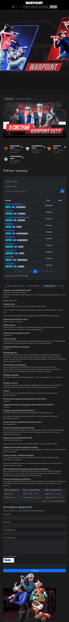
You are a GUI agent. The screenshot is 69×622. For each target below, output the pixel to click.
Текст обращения (9, 538)
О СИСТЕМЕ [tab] (9, 99)
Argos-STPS (9, 211)
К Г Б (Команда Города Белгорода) (17, 217)
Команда (8, 200)
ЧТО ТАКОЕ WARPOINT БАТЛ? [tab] (15, 286)
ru (13, 7)
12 (35, 271)
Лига (48, 200)
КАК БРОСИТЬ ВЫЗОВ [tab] (23, 99)
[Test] (33, 191)
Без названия (9, 230)
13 (39, 271)
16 (51, 271)
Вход (53, 7)
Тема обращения (9, 530)
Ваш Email (6, 522)
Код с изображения (10, 556)
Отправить (34, 571)
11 (31, 271)
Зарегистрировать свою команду (35, 7)
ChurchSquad (9, 244)
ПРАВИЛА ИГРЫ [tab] (49, 286)
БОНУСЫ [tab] (61, 286)
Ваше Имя (6, 514)
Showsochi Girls (10, 250)
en (16, 7)
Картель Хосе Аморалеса (13, 204)
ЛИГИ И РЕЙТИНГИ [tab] (34, 286)
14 (43, 271)
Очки (60, 200)
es (20, 7)
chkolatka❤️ (9, 257)
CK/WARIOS (9, 224)
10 (27, 271)
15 (47, 271)
